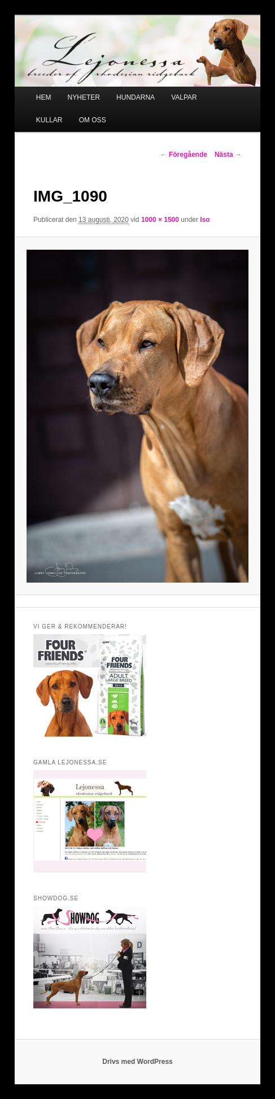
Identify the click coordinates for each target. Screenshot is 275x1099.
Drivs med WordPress (137, 1062)
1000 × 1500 (160, 220)
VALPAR (184, 97)
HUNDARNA (135, 97)
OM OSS (92, 120)
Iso (204, 220)
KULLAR (49, 120)
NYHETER (84, 97)
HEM (43, 97)
